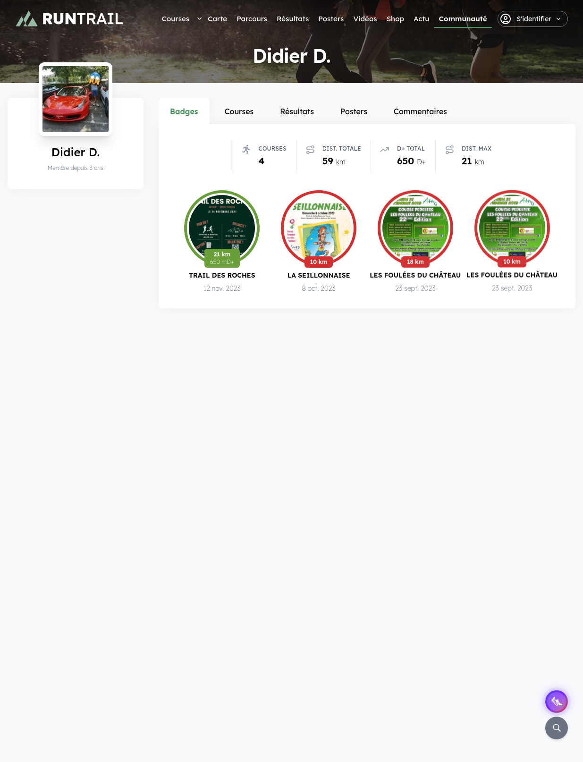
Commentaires (420, 111)
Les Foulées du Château (415, 275)
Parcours (252, 18)
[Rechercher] (556, 728)
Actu (421, 18)
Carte (217, 18)
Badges (184, 111)
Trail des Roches (222, 275)
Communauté (463, 18)
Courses (175, 18)
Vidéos (365, 18)
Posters (331, 18)
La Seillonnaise (318, 275)
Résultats (293, 18)
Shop (395, 18)
